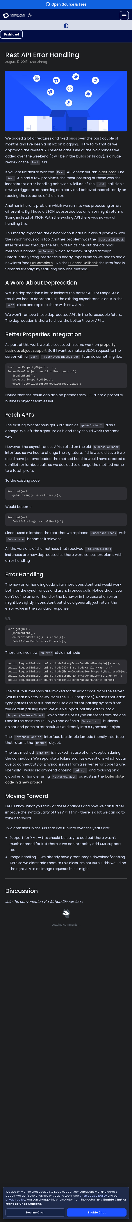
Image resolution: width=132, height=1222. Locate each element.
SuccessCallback (83, 262)
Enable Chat (97, 1212)
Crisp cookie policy (93, 1196)
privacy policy (15, 1199)
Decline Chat (35, 1212)
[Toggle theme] (29, 15)
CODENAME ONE (14, 15)
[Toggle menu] (124, 15)
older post (107, 172)
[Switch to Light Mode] (66, 26)
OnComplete (41, 262)
